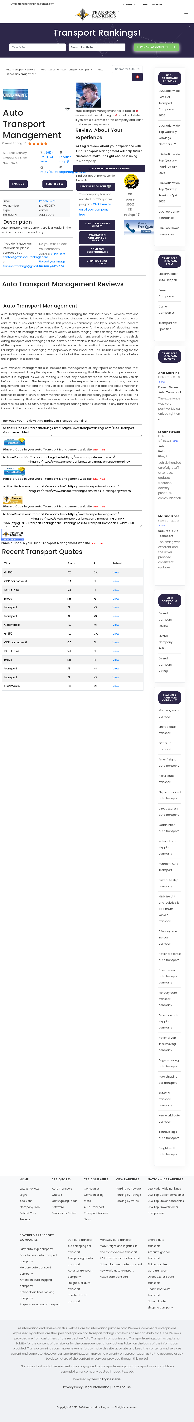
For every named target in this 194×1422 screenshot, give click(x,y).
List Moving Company (156, 47)
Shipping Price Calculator (97, 262)
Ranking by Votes (127, 1201)
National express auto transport (121, 1264)
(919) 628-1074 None (47, 157)
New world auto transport (117, 1270)
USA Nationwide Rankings (164, 1189)
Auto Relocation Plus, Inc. (166, 451)
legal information (97, 1387)
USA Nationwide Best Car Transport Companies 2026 (169, 103)
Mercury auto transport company (168, 999)
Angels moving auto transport (40, 1304)
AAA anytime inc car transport (120, 1258)
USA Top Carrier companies (166, 1195)
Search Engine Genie (106, 1379)
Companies (91, 1189)
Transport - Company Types (170, 261)
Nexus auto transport (114, 1277)
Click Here (58, 254)
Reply (162, 382)
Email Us (18, 183)
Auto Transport (94, 1207)
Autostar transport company (165, 1099)
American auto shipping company (169, 1021)
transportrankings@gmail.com (24, 266)
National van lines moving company (167, 1044)
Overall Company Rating (165, 642)
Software (58, 1207)
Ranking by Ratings (128, 1195)
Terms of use (121, 1387)
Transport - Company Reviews (170, 356)
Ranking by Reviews (129, 1189)
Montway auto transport (116, 1240)
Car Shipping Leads (64, 1201)
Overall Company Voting (165, 665)
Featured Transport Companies (170, 697)
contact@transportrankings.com (25, 257)
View (116, 572)
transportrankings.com (99, 1407)
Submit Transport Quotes (97, 225)
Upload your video (51, 266)
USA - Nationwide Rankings (170, 78)
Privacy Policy (73, 1387)
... (159, 419)
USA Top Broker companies (166, 1201)
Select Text (99, 449)
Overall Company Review (165, 620)
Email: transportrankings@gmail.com (32, 3)
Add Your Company (147, 4)
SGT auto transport (81, 1240)
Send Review (54, 183)
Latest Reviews (29, 1189)
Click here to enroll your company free (95, 209)
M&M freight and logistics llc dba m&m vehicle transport (169, 909)
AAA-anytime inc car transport (168, 937)
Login (127, 4)
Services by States (64, 1213)
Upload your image (52, 261)
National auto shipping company (168, 847)
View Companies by (170, 600)
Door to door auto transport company (169, 976)
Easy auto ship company (36, 1249)
